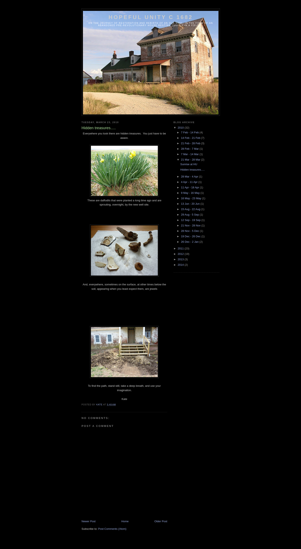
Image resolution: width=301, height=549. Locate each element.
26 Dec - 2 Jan (190, 241)
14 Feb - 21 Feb (191, 137)
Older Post (160, 521)
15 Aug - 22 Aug (191, 209)
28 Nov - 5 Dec (190, 230)
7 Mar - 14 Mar (190, 154)
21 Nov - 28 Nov (191, 225)
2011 (181, 248)
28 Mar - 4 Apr (190, 176)
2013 (181, 259)
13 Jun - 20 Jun (190, 203)
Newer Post (89, 521)
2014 (181, 264)
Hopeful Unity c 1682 (150, 17)
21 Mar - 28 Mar (191, 159)
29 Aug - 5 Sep (190, 214)
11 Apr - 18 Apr (190, 187)
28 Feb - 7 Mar (190, 148)
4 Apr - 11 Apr (189, 182)
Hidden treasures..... (192, 169)
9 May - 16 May (190, 192)
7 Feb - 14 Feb (190, 132)
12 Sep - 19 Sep (191, 220)
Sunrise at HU (188, 164)
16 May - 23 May (191, 198)
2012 (181, 253)
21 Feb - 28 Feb (191, 143)
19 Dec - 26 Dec (191, 236)
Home (125, 521)
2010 (181, 127)
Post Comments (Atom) (112, 528)
